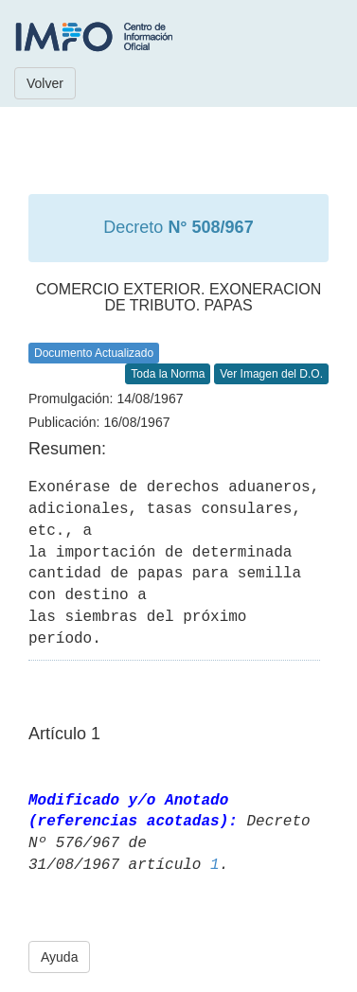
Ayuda (59, 957)
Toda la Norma (168, 374)
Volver (45, 83)
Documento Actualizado (93, 353)
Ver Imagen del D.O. (271, 374)
